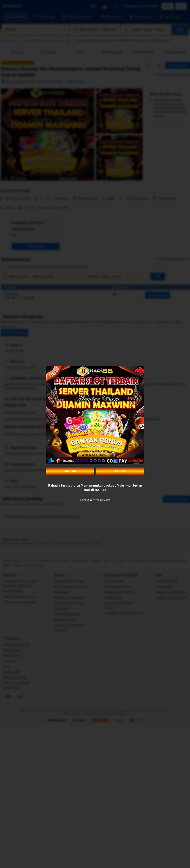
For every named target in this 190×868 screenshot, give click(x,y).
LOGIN (120, 471)
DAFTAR (70, 471)
